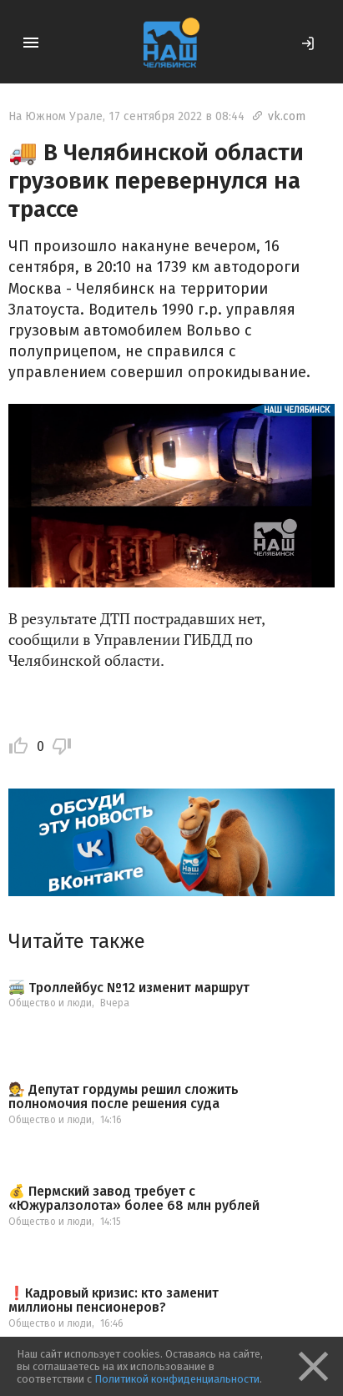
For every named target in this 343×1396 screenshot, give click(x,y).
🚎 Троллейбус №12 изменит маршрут (129, 987)
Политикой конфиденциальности (177, 1379)
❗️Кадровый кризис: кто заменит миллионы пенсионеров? (113, 1300)
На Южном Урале (55, 116)
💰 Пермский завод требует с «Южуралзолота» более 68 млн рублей (134, 1198)
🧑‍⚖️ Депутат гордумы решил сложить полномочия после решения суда (123, 1096)
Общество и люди (50, 1003)
